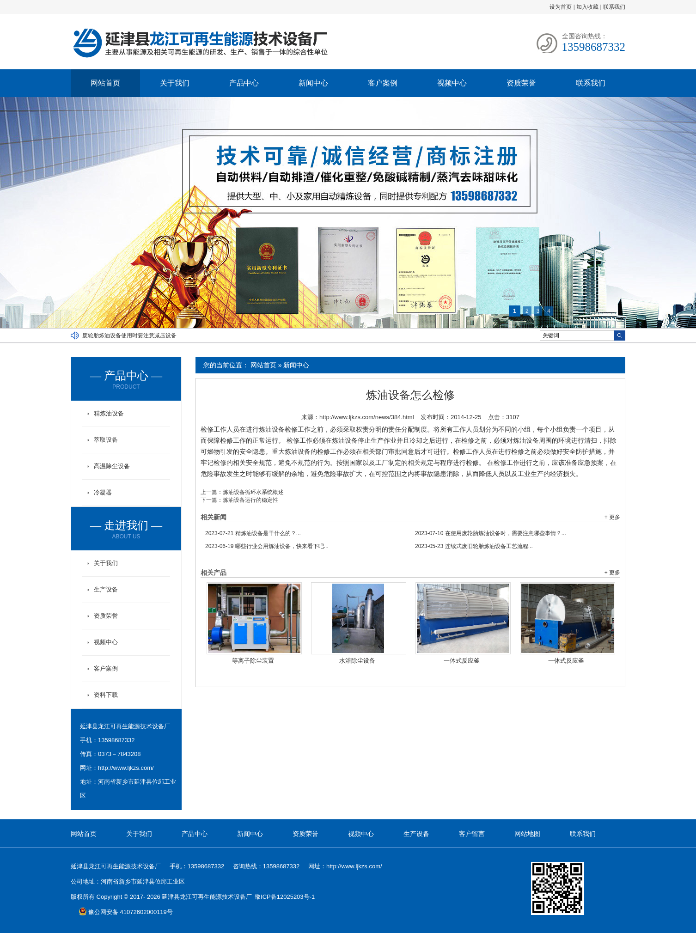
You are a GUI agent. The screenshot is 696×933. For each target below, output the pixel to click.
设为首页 (560, 7)
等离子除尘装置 (253, 660)
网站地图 (527, 833)
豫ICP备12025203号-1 (285, 896)
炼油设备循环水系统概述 (253, 492)
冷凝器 (103, 492)
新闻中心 (313, 83)
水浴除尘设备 (357, 660)
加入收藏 (587, 7)
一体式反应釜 (462, 660)
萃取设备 (106, 439)
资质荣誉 (521, 83)
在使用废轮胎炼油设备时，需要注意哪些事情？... (490, 533)
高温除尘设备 (112, 466)
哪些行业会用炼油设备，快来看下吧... (267, 546)
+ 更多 (612, 517)
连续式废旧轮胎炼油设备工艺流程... (474, 546)
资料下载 (106, 694)
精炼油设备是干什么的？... (253, 533)
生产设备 (106, 589)
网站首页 (105, 83)
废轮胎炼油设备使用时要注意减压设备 (129, 335)
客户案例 (382, 83)
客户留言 (472, 833)
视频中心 (452, 83)
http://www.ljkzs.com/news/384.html (366, 417)
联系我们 (614, 7)
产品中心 (244, 83)
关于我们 (174, 83)
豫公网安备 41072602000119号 (126, 912)
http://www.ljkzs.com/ (126, 767)
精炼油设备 (109, 413)
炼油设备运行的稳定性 (250, 500)
